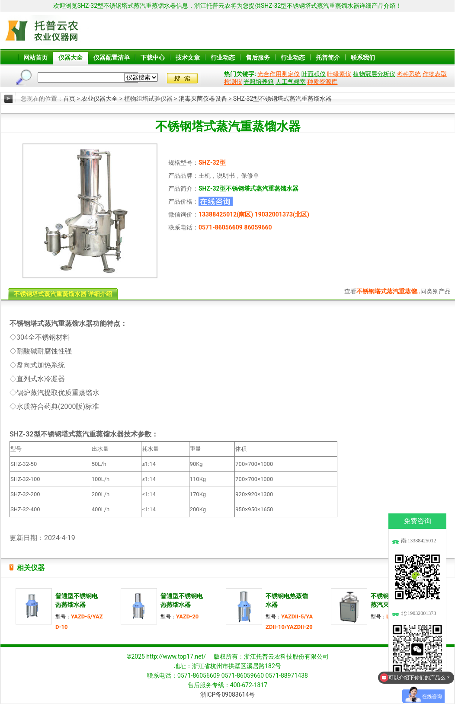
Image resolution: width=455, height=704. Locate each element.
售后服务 (258, 57)
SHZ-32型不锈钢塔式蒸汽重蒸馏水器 (282, 98)
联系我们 (363, 57)
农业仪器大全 (99, 98)
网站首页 (35, 57)
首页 (69, 98)
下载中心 (153, 57)
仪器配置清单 (111, 57)
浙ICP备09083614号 (227, 694)
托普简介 (328, 57)
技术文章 (188, 57)
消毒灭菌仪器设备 (203, 98)
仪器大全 (70, 57)
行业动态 (223, 57)
